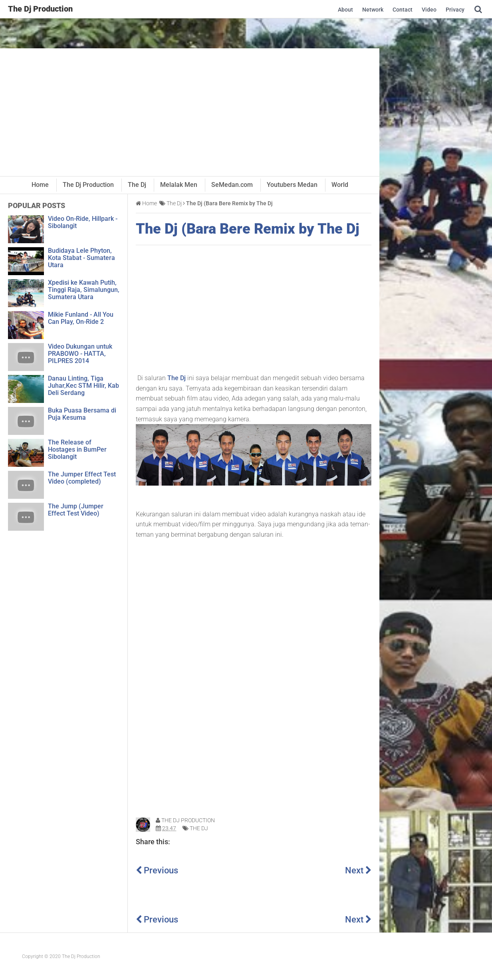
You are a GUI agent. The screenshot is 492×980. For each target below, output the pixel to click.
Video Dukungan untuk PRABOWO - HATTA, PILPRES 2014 (80, 354)
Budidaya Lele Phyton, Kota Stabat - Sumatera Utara (81, 258)
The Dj (176, 378)
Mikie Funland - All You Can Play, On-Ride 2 (80, 318)
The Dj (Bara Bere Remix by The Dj (247, 229)
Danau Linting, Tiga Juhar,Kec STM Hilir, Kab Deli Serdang (83, 386)
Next (358, 870)
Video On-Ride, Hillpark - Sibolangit (82, 222)
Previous (157, 870)
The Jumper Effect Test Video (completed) (82, 477)
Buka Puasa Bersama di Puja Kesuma (82, 414)
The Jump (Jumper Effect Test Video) (75, 509)
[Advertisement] (189, 112)
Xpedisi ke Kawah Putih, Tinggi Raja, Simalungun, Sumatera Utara (83, 290)
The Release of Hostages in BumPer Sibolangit (77, 449)
